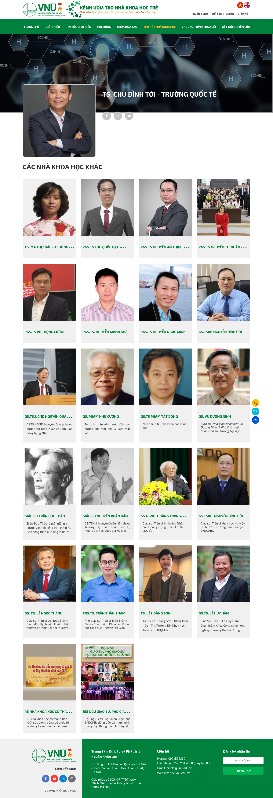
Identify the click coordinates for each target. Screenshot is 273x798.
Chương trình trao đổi (199, 26)
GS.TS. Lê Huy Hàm (214, 613)
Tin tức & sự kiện (78, 26)
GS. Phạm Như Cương (101, 416)
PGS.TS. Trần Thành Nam (104, 613)
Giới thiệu (53, 26)
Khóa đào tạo (127, 26)
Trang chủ (31, 26)
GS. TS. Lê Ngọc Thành (44, 613)
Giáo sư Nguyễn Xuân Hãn (105, 516)
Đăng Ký (243, 771)
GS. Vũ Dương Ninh (215, 416)
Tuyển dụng (199, 13)
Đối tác (217, 13)
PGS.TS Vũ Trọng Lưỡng (45, 332)
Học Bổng (104, 26)
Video (229, 13)
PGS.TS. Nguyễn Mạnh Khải (106, 332)
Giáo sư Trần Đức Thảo (45, 516)
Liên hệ (243, 13)
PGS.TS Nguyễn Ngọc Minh (163, 332)
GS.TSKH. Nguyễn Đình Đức (221, 516)
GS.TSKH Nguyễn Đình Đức (221, 332)
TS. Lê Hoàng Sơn (156, 613)
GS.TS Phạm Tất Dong (159, 416)
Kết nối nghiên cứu (236, 26)
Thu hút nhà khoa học (159, 26)
